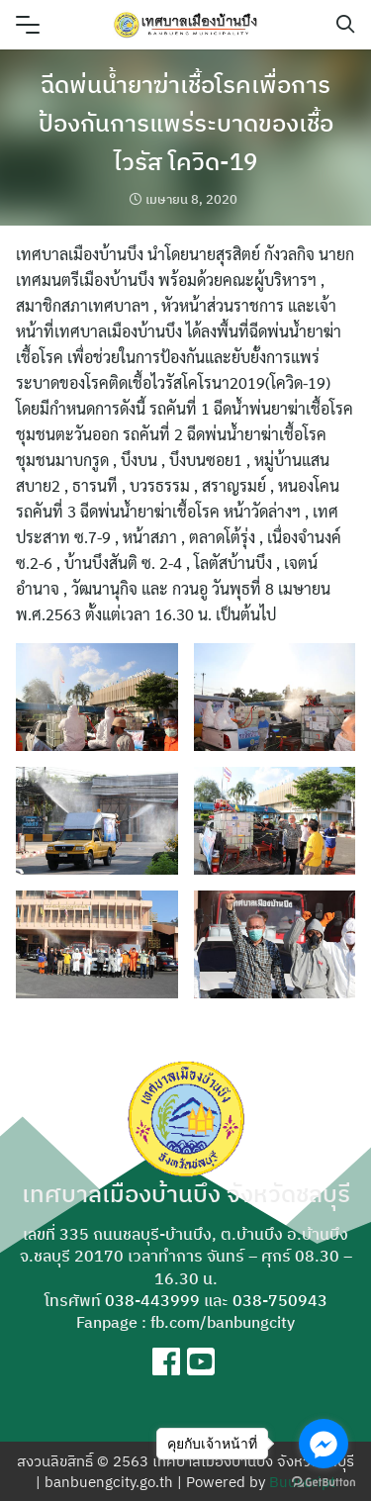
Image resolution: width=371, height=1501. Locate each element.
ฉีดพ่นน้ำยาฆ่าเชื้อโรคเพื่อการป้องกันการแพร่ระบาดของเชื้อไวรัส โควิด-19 (186, 122)
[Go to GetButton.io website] (323, 1481)
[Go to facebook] (323, 1443)
